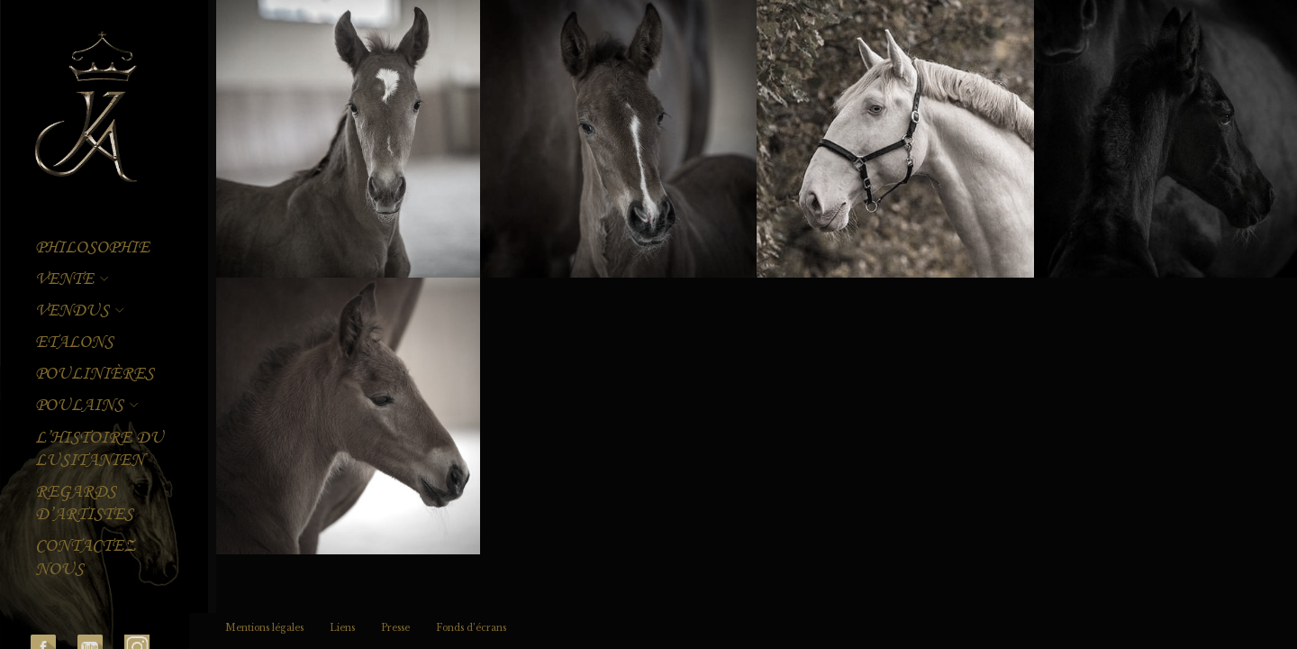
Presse (395, 628)
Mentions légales (264, 628)
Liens (342, 628)
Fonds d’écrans (471, 628)
